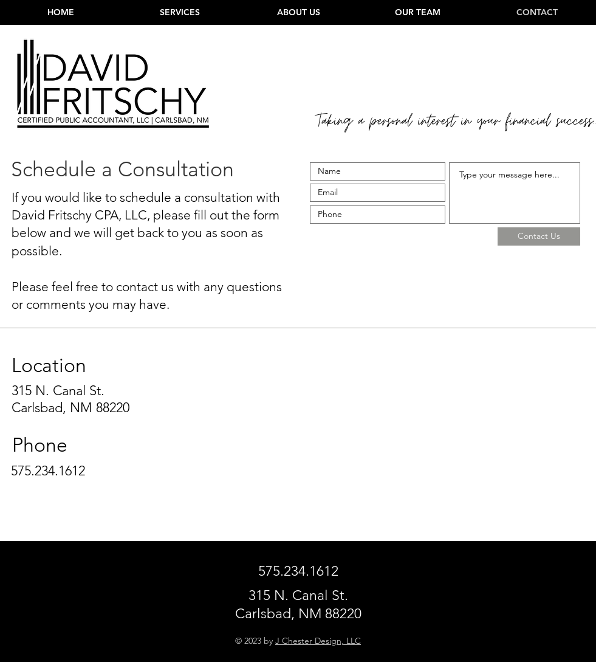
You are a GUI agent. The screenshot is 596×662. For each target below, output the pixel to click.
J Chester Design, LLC (318, 640)
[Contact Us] (539, 236)
